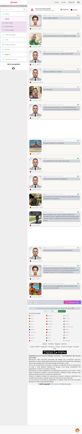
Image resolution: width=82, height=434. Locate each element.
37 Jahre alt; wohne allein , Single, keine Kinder (58, 54)
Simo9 (34, 154)
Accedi (63, 2)
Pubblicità (43, 396)
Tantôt (13, 2)
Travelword (35, 82)
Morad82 (34, 100)
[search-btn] (24, 9)
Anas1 (34, 118)
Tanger (45, 15)
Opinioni (64, 393)
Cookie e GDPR (34, 396)
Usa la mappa (8, 30)
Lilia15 (34, 279)
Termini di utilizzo (66, 396)
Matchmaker (8, 26)
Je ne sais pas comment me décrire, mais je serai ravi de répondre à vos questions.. (61, 198)
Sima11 (34, 64)
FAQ (54, 397)
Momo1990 (35, 207)
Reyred (34, 189)
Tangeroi (34, 46)
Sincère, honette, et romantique (54, 143)
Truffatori (51, 393)
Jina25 (34, 225)
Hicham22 (35, 171)
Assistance (77, 430)
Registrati (71, 2)
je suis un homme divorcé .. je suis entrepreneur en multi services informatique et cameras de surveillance (61, 108)
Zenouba (34, 28)
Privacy (57, 396)
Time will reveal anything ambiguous (55, 179)
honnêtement (48, 89)
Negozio (57, 393)
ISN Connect (54, 433)
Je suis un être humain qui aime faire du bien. (58, 250)
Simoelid (34, 297)
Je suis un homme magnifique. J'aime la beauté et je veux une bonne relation (60, 287)
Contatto (76, 396)
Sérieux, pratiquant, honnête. (53, 71)
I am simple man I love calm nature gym (56, 161)
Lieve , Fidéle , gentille (51, 18)
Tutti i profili (8, 23)
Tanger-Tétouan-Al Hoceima (55, 15)
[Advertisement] (55, 10)
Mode (56, 2)
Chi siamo (51, 396)
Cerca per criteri (72, 302)
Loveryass (35, 261)
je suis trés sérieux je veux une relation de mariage (60, 36)
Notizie (45, 393)
